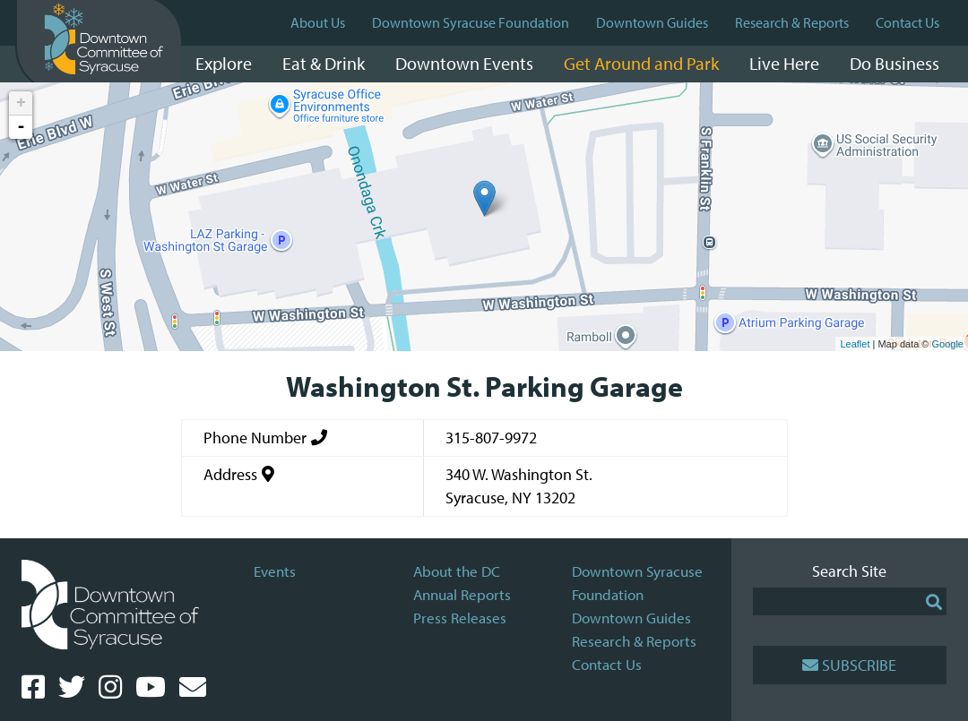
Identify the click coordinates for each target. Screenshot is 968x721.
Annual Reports (462, 594)
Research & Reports (792, 22)
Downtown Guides (652, 22)
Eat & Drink (323, 63)
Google (948, 344)
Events (275, 571)
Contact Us (907, 22)
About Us (317, 22)
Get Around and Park (641, 63)
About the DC (456, 571)
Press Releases (459, 617)
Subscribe (849, 665)
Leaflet (854, 344)
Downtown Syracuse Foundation (470, 22)
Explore (223, 63)
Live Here (784, 63)
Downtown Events (464, 63)
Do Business (894, 63)
